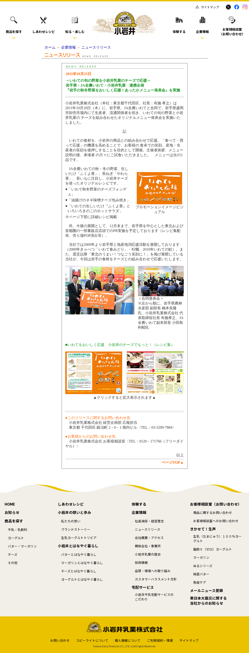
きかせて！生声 (203, 529)
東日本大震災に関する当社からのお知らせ (208, 601)
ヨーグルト (16, 538)
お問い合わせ (60, 640)
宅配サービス (143, 587)
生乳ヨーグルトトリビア (79, 538)
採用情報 (141, 562)
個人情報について (128, 640)
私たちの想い (70, 521)
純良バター (201, 574)
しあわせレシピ (71, 504)
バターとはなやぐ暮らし (79, 554)
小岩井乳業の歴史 (148, 554)
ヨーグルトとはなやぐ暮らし (82, 579)
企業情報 (139, 512)
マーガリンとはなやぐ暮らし (82, 563)
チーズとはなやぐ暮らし (78, 571)
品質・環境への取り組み (152, 571)
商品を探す (14, 521)
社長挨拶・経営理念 (149, 521)
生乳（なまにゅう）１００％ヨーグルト (217, 538)
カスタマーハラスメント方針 (156, 579)
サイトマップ (207, 7)
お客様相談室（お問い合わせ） (216, 504)
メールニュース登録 (206, 590)
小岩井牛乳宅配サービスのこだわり (154, 596)
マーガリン (201, 557)
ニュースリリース (147, 529)
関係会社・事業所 (148, 546)
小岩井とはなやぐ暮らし (78, 545)
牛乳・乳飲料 (17, 529)
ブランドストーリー (75, 529)
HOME (10, 504)
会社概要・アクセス (149, 538)
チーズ (12, 554)
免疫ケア (199, 582)
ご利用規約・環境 (160, 640)
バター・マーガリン (22, 546)
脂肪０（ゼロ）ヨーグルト (212, 549)
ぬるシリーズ (202, 566)
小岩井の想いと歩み (74, 512)
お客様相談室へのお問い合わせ (215, 521)
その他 (13, 563)
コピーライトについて (92, 640)
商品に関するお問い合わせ (212, 512)
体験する (139, 504)
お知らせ (12, 512)
